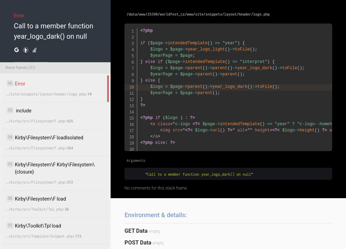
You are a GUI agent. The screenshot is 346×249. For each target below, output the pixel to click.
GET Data (135, 231)
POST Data (137, 242)
